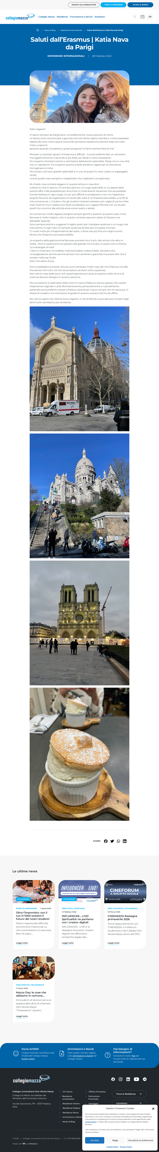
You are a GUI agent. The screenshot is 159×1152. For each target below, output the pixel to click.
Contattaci (121, 1103)
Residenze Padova (71, 1108)
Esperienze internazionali (66, 56)
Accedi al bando (140, 5)
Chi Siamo (67, 1091)
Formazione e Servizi (81, 16)
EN (150, 16)
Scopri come (28, 1058)
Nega (115, 1140)
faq (133, 1055)
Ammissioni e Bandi (72, 1117)
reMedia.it (33, 1144)
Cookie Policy (112, 1147)
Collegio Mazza (46, 16)
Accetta (94, 1140)
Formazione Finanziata (94, 1097)
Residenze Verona (71, 1103)
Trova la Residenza (113, 5)
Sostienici (100, 16)
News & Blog (69, 1121)
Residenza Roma (71, 1112)
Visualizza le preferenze (140, 1140)
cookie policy (91, 1122)
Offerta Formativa (97, 1091)
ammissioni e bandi (83, 1055)
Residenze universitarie (68, 1097)
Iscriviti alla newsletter (84, 5)
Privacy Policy (126, 1147)
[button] (153, 1108)
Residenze (62, 16)
